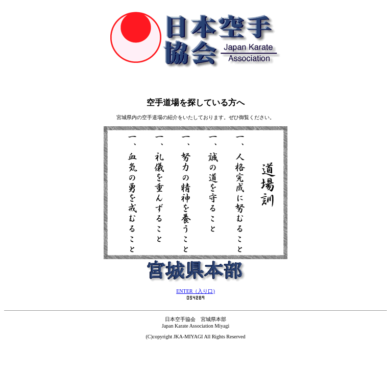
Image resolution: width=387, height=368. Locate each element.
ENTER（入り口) (195, 291)
